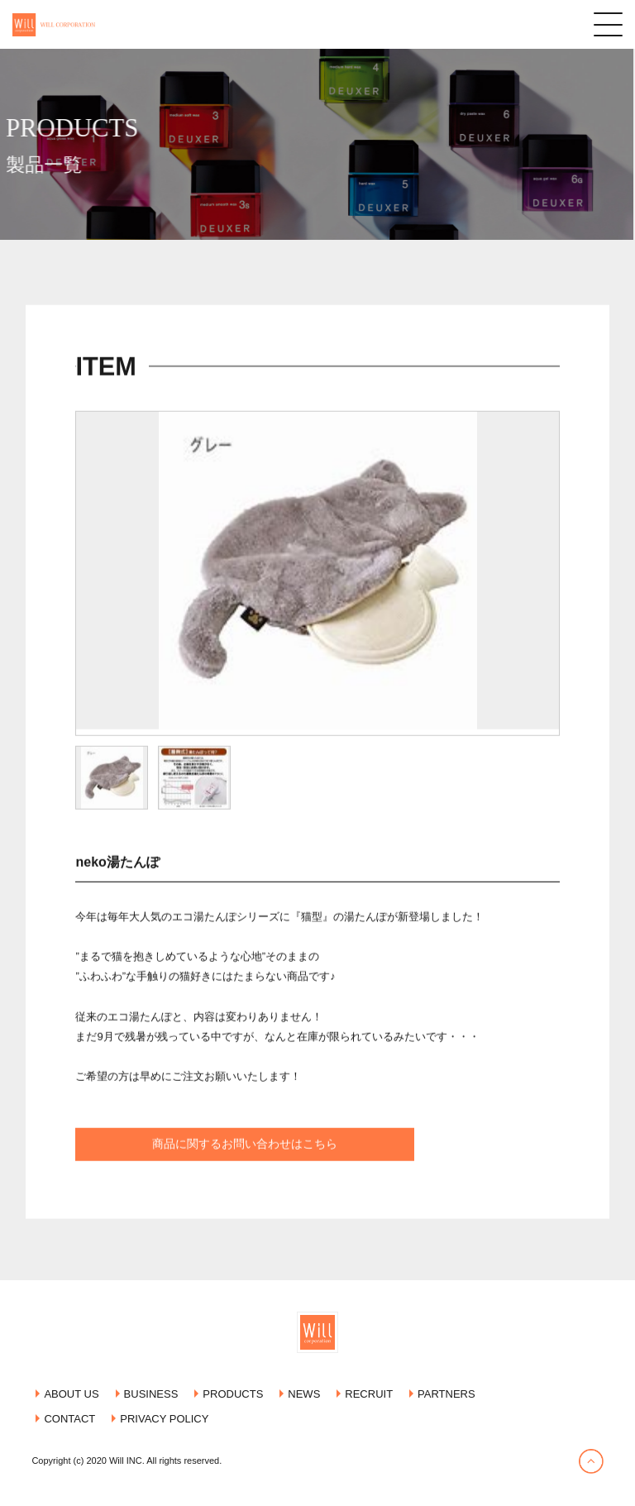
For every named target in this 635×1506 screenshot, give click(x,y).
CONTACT (69, 1419)
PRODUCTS (233, 1394)
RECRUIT (369, 1394)
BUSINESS (151, 1394)
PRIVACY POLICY (164, 1419)
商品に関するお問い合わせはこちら (244, 1167)
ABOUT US (71, 1394)
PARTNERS (446, 1394)
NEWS (304, 1394)
